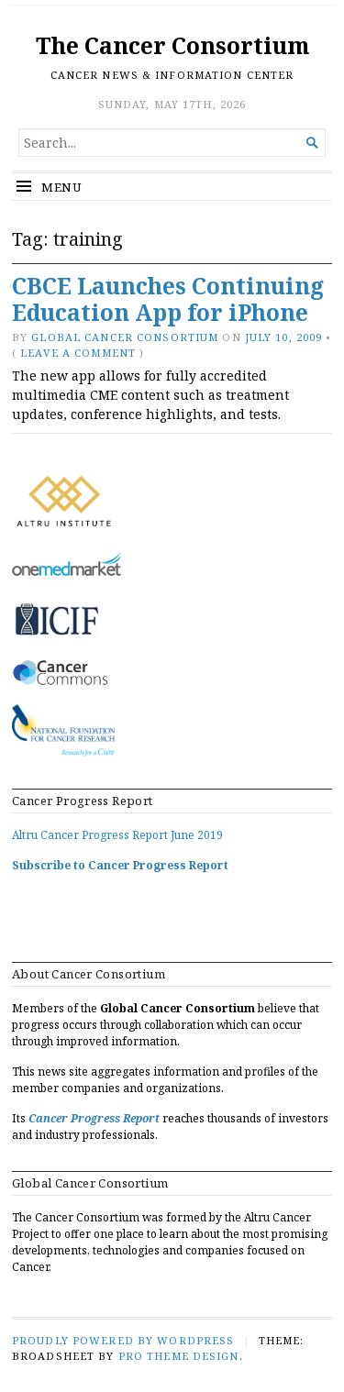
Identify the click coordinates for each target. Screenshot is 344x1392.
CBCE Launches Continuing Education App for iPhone (168, 299)
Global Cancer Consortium (124, 337)
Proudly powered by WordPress (123, 1340)
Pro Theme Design (178, 1356)
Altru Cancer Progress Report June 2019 (117, 835)
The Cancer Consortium (172, 45)
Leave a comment (78, 352)
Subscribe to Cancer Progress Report (120, 865)
